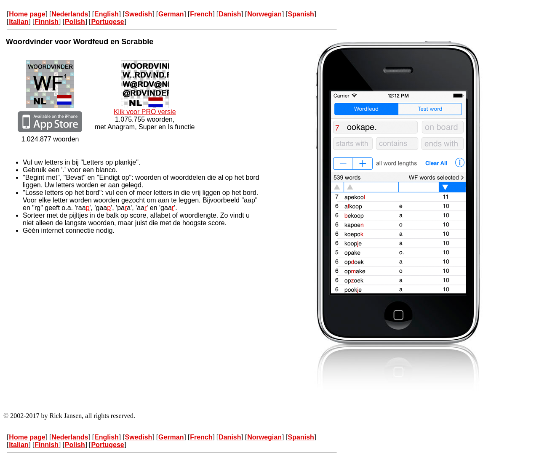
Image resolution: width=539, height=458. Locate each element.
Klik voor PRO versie (145, 108)
